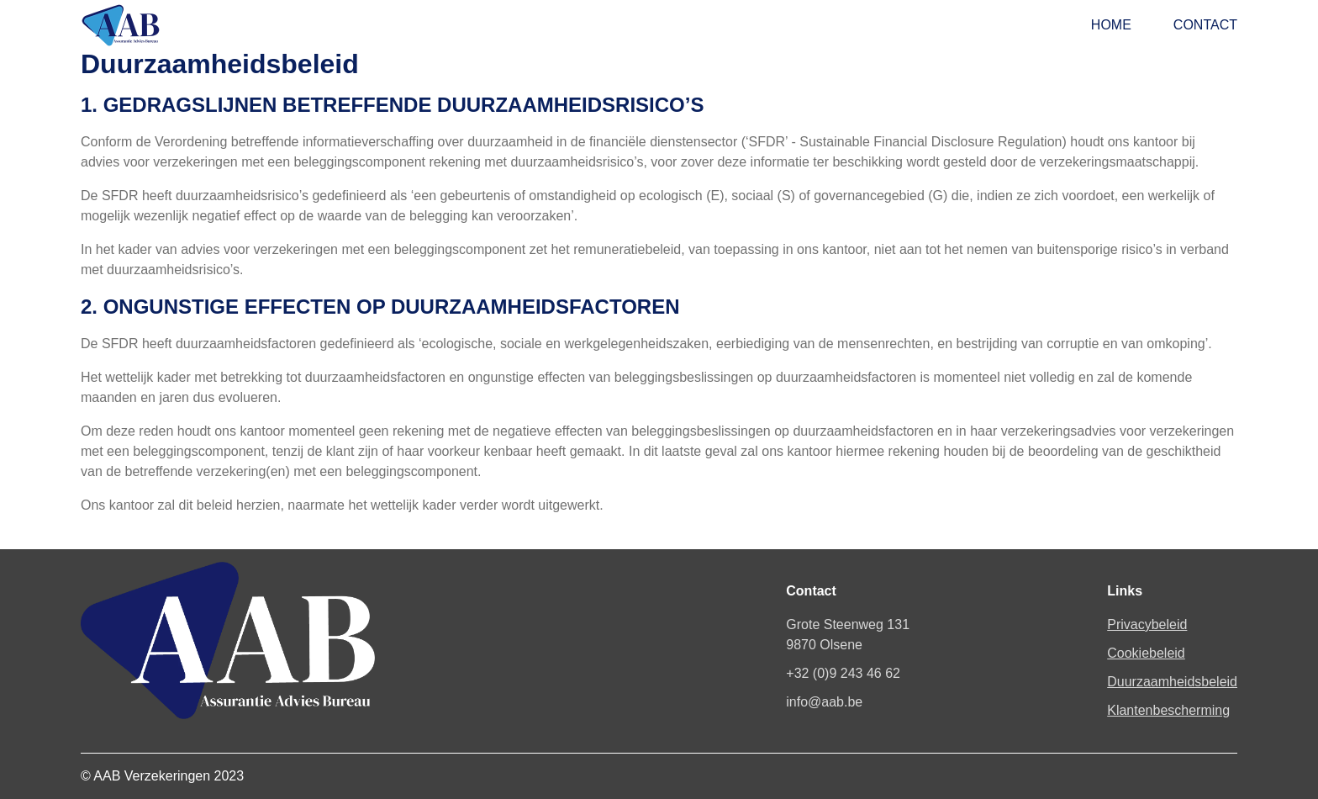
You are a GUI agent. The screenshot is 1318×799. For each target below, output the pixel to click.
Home (1111, 25)
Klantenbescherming (1168, 710)
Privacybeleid (1147, 624)
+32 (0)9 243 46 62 (843, 673)
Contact (1205, 25)
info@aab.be (824, 702)
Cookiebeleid (1146, 653)
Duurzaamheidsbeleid (1172, 682)
